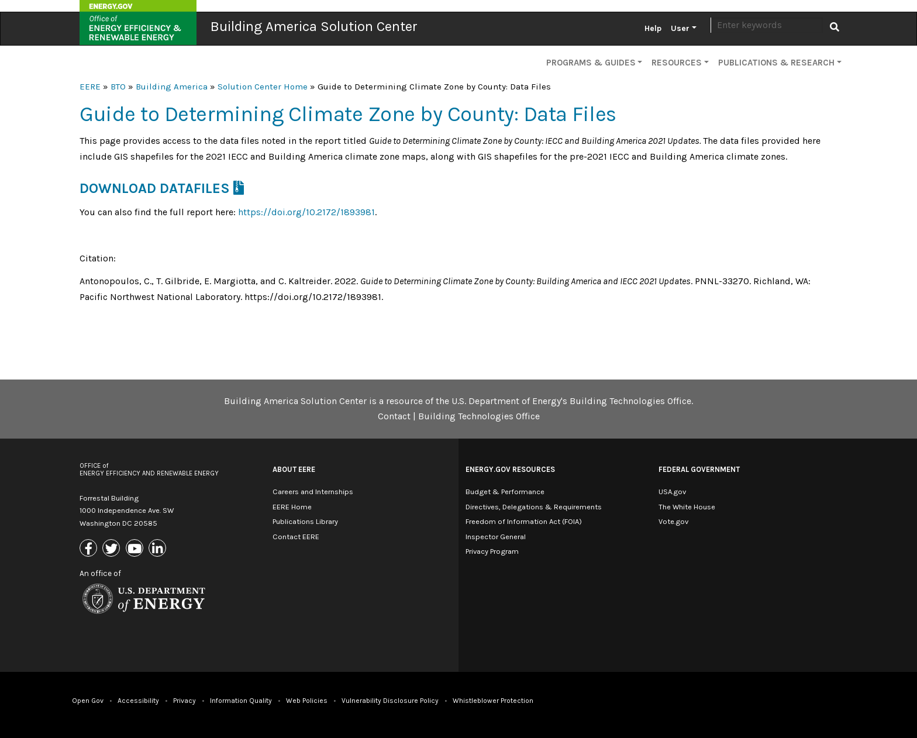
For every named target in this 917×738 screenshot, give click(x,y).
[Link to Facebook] (90, 548)
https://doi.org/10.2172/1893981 (306, 212)
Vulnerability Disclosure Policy (390, 700)
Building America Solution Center (314, 26)
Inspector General (496, 536)
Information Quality (241, 700)
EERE (90, 86)
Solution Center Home (263, 86)
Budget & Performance (505, 491)
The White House (687, 506)
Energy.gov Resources (510, 469)
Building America (172, 86)
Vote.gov (673, 521)
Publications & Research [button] (776, 62)
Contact (394, 416)
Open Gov (88, 700)
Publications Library (305, 521)
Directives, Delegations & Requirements (534, 506)
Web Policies (307, 700)
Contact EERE (296, 536)
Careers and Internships (313, 491)
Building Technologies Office (479, 416)
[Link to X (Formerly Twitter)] (112, 548)
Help (652, 28)
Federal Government (699, 469)
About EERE (294, 469)
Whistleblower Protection (493, 700)
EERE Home (292, 506)
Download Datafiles (155, 188)
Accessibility (138, 700)
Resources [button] (676, 62)
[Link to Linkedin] (159, 548)
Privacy (184, 700)
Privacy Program (492, 551)
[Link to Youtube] (136, 548)
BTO (118, 86)
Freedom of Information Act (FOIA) (524, 521)
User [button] (680, 28)
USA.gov (672, 491)
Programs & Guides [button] (591, 62)
